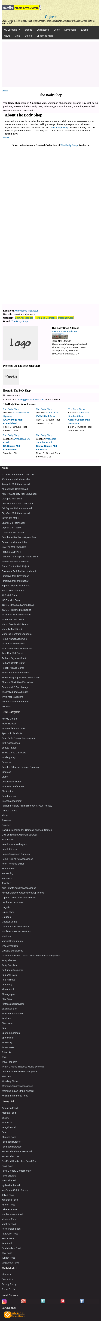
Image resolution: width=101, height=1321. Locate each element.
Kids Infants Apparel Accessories (19, 888)
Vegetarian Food (10, 1262)
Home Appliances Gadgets (16, 854)
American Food (10, 1108)
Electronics (7, 791)
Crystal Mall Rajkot (11, 527)
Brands (28, 29)
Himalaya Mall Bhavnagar (15, 576)
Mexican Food (9, 1219)
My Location (11, 29)
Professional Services (13, 1004)
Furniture (6, 825)
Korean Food (8, 1204)
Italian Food (8, 1195)
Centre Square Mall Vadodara (17, 503)
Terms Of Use (9, 1289)
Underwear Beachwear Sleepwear (20, 1071)
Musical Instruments (12, 941)
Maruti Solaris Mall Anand (15, 624)
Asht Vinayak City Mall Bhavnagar (19, 493)
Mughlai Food (9, 1224)
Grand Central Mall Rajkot (15, 566)
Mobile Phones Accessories (16, 931)
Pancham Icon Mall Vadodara (17, 648)
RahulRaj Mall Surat (12, 653)
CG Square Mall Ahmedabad (17, 508)
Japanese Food (10, 1199)
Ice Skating (7, 873)
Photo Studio (8, 989)
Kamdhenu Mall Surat (13, 619)
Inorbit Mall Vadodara (13, 590)
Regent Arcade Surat (13, 667)
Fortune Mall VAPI (11, 551)
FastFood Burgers (11, 1141)
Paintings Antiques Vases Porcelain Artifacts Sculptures (31, 955)
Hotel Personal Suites (13, 863)
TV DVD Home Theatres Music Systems (23, 1066)
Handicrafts (8, 839)
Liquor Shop (8, 912)
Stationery (7, 1042)
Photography (8, 994)
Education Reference (13, 786)
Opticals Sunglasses (12, 950)
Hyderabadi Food (11, 1185)
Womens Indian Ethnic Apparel (18, 1091)
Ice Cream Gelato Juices (15, 1190)
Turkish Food (8, 1257)
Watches (6, 1076)
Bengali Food (8, 1127)
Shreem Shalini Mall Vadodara (18, 682)
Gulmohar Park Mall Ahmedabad (19, 571)
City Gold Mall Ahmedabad (16, 513)
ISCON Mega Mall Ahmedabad (18, 605)
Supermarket (8, 1047)
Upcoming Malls (45, 35)
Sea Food (7, 1243)
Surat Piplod (52, 412)
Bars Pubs (7, 1122)
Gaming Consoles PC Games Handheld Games (27, 830)
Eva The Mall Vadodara (14, 547)
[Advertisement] (50, 64)
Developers (70, 29)
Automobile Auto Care (13, 728)
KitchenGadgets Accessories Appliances (23, 892)
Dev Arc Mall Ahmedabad (15, 542)
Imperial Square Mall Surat (16, 585)
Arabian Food (9, 1112)
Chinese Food (9, 1137)
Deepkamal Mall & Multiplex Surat (19, 537)
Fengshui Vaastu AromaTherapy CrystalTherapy (27, 805)
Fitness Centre (9, 810)
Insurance (7, 878)
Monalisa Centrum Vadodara (17, 634)
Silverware (7, 1023)
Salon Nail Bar (9, 1008)
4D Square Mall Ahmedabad (16, 479)
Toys (4, 1057)
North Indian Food (11, 1228)
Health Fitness (9, 849)
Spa (4, 1028)
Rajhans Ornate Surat (13, 663)
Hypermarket (8, 868)
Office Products (10, 946)
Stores (28, 35)
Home (5, 90)
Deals (57, 29)
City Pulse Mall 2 (10, 518)
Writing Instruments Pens (15, 1095)
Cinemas (6, 772)
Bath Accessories (24, 317)
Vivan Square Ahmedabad (15, 701)
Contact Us (7, 1279)
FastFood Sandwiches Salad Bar (19, 1161)
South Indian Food (11, 1248)
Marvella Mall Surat (12, 629)
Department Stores (11, 781)
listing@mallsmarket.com (31, 399)
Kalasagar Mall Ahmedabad (16, 614)
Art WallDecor (9, 723)
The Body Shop (59, 127)
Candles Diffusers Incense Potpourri (21, 767)
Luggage (6, 917)
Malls (17, 35)
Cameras (6, 762)
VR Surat (6, 706)
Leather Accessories (12, 902)
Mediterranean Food (12, 1214)
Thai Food (7, 1253)
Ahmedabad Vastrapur (26, 310)
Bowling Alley (8, 757)
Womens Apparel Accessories (17, 1086)
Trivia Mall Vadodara (12, 696)
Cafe (4, 1132)
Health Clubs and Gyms (14, 844)
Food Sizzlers (9, 1175)
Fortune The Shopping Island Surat (20, 556)
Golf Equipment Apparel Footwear (19, 834)
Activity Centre (9, 718)
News (7, 35)
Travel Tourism (9, 1062)
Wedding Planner (11, 1081)
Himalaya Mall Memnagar (15, 580)
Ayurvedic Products (12, 733)
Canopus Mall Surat (12, 498)
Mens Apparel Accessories (15, 926)
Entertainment (9, 796)
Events (84, 29)
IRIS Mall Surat (10, 595)
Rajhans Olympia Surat (14, 658)
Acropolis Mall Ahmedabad (16, 484)
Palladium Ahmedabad (13, 643)
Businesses (43, 29)
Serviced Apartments (12, 1013)
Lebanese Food (10, 1209)
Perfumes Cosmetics (46, 317)
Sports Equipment (11, 1033)
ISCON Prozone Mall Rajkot (16, 609)
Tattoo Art (7, 1052)
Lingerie (6, 907)
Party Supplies (9, 965)
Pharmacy (7, 984)
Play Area (7, 999)
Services (6, 1018)
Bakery (5, 1117)
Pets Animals (8, 979)
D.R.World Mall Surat (13, 532)
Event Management (12, 801)
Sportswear (8, 1037)
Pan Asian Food (10, 1233)
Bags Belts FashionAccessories (18, 738)
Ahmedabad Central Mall (15, 489)
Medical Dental (9, 921)
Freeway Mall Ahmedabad (15, 561)
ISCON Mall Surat (45, 416)
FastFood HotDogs (11, 1146)
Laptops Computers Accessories (19, 897)
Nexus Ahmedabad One (64, 331)
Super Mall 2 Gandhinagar (15, 687)
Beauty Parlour (9, 747)
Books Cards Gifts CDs (14, 752)
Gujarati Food (9, 1180)
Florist (5, 815)
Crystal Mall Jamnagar (13, 522)
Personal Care (65, 317)
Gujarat (50, 17)
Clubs (5, 776)
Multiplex (6, 936)
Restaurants (8, 1238)
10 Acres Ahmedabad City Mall (18, 474)
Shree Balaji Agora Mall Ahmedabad (21, 677)
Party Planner (9, 960)
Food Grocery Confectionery (16, 1170)
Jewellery (7, 883)
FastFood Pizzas (10, 1156)
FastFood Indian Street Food (17, 1151)
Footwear (7, 820)
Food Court (7, 1166)
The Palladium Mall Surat (15, 692)
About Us (6, 1274)
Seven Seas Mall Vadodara (16, 672)
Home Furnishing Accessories (17, 859)
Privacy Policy (9, 1284)
